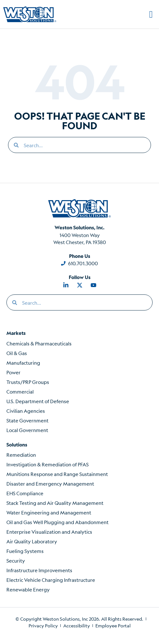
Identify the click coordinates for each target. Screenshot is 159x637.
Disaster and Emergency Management (50, 483)
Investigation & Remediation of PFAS (47, 464)
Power (13, 372)
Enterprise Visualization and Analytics (49, 532)
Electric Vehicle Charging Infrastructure (50, 580)
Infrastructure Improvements (39, 570)
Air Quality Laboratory (31, 541)
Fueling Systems (25, 551)
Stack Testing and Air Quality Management (54, 503)
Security (15, 560)
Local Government (27, 430)
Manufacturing (23, 363)
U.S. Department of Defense (37, 401)
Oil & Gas (16, 353)
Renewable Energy (28, 589)
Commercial (20, 391)
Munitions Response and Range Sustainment (57, 474)
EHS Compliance (24, 493)
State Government (27, 420)
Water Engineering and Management (48, 512)
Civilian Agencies (25, 411)
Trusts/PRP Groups (27, 382)
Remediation (21, 455)
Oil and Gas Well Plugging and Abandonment (57, 522)
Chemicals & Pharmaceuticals (39, 343)
